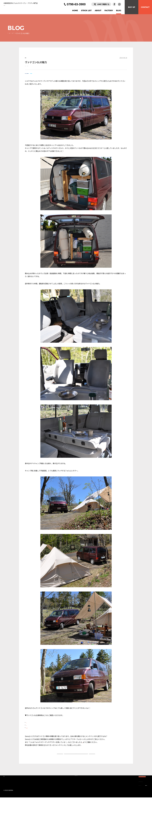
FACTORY (108, 11)
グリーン (29, 733)
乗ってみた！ (24, 33)
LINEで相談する (103, 4)
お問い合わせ (86, 751)
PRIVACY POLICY (77, 809)
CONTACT (145, 7)
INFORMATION (62, 809)
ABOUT (98, 11)
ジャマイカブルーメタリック (36, 736)
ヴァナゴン (31, 70)
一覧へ (76, 765)
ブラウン (29, 731)
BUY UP (131, 7)
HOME (75, 11)
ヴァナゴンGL (46, 70)
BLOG (118, 11)
